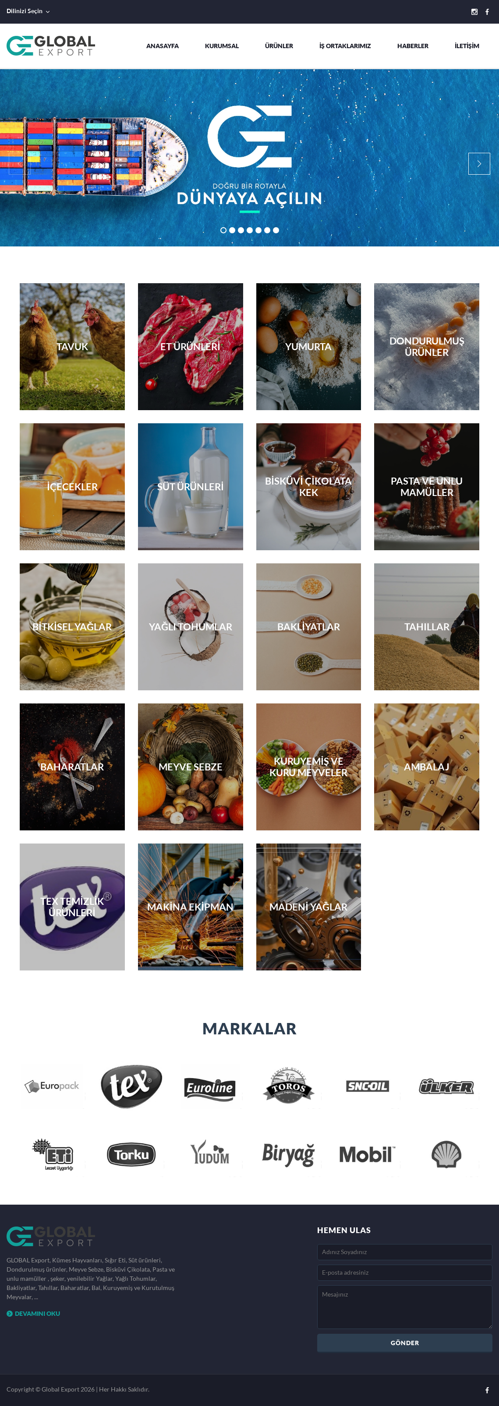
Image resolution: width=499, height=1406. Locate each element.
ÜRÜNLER (279, 45)
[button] (479, 164)
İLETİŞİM (467, 45)
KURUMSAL (222, 45)
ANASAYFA (162, 45)
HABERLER (412, 45)
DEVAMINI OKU (33, 1313)
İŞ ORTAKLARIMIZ (345, 45)
